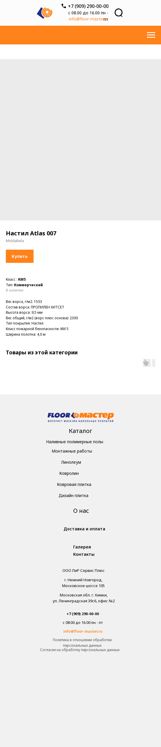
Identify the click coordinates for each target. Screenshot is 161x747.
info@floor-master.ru (88, 19)
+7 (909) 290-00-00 (88, 6)
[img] (81, 418)
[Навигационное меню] (151, 35)
